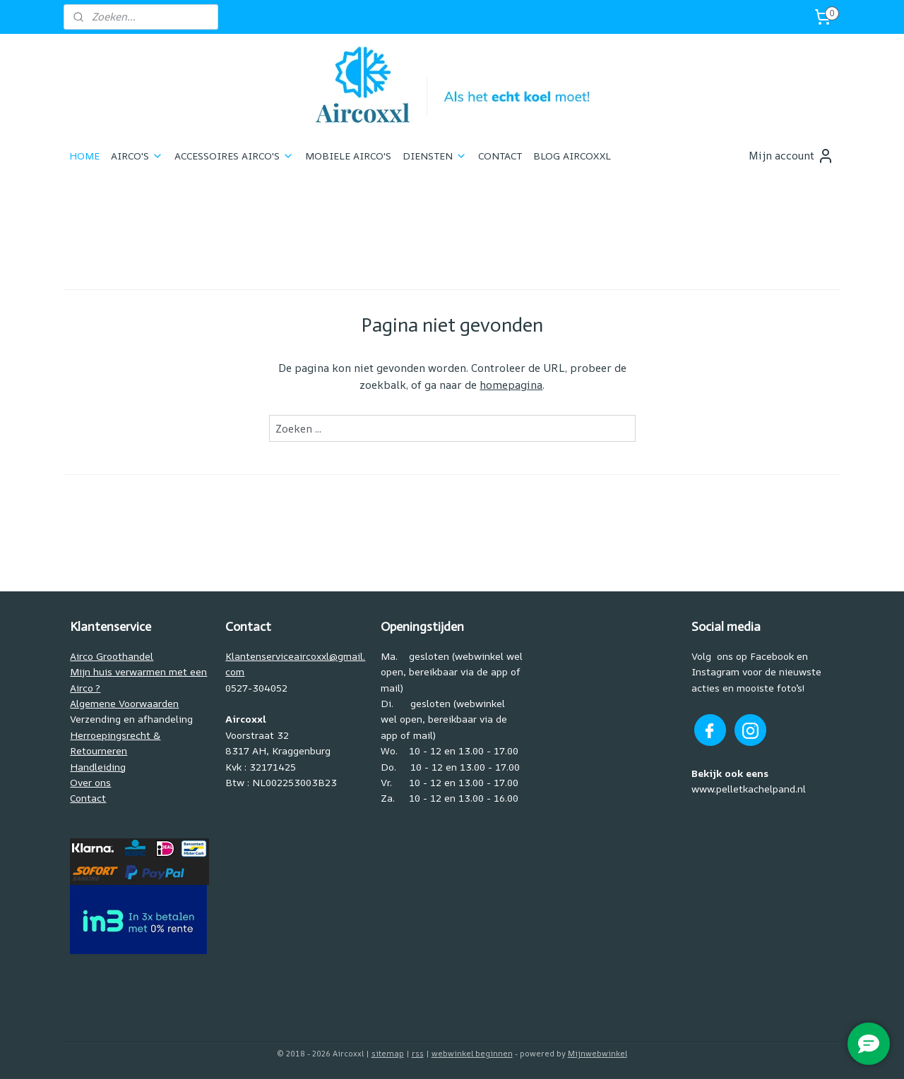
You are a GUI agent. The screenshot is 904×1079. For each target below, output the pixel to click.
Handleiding (98, 766)
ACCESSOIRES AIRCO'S (234, 155)
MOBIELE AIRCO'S (348, 155)
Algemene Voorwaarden (124, 703)
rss (418, 1053)
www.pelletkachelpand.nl (748, 788)
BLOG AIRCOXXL (572, 155)
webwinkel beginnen (472, 1053)
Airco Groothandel (111, 656)
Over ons (90, 782)
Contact (88, 797)
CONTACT (500, 155)
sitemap (387, 1053)
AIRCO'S (137, 155)
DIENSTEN (435, 155)
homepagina (511, 385)
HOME (84, 155)
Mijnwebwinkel (597, 1053)
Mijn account (791, 155)
